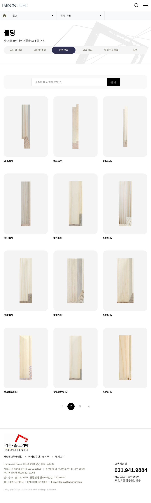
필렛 (135, 50)
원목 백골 (63, 50)
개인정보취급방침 (13, 457)
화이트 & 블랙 (111, 50)
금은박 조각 (40, 50)
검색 (136, 5)
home (4, 15)
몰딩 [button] (33, 15)
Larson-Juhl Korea (15, 5)
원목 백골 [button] (80, 15)
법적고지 (59, 457)
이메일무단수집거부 (38, 457)
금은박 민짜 (16, 50)
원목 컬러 (87, 50)
